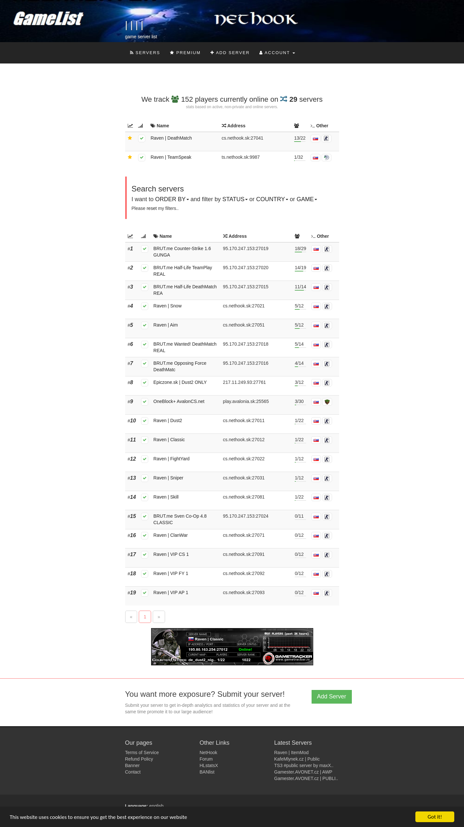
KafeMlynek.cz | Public (297, 759)
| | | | (134, 24)
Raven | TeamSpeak (170, 157)
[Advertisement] (222, 79)
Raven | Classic (169, 439)
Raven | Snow (167, 305)
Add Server (230, 52)
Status (235, 199)
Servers (145, 52)
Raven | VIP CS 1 (171, 554)
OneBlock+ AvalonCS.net (178, 401)
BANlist (207, 772)
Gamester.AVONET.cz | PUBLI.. (306, 778)
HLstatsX (209, 765)
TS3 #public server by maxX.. (304, 765)
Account (277, 52)
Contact (133, 772)
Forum (206, 759)
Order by (172, 199)
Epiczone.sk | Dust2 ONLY (180, 382)
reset (152, 208)
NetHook (208, 752)
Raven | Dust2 (167, 420)
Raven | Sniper (168, 477)
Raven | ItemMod (291, 752)
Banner (132, 765)
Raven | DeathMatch (171, 138)
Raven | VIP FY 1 (170, 573)
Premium (185, 52)
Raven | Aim (165, 324)
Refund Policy (139, 759)
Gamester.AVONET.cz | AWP (303, 772)
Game (307, 199)
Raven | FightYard (171, 458)
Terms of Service (142, 752)
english (156, 806)
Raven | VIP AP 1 (170, 592)
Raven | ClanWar (170, 535)
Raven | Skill (166, 497)
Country (272, 199)
